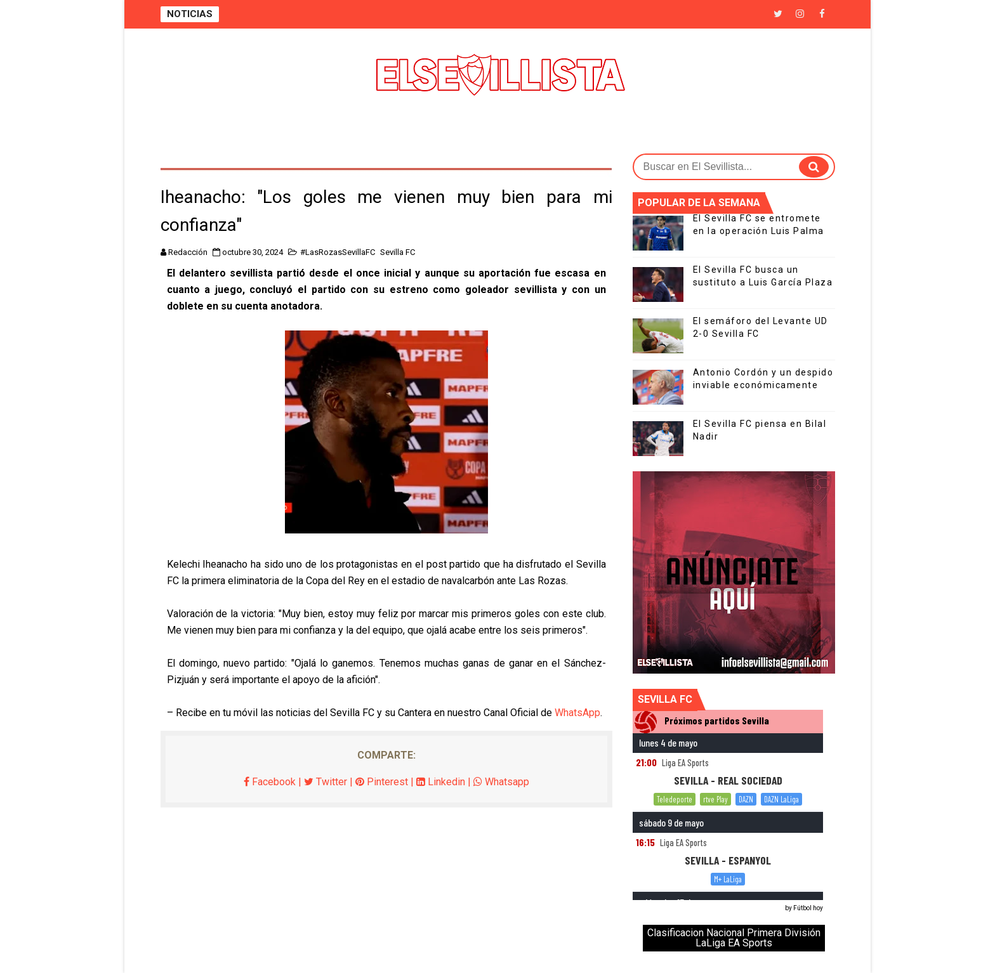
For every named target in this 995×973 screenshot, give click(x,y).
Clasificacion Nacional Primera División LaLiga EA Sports (733, 938)
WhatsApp (577, 713)
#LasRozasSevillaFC (337, 252)
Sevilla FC (397, 252)
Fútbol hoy (808, 907)
